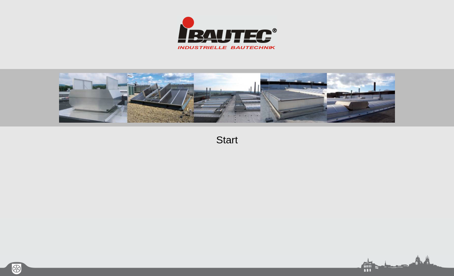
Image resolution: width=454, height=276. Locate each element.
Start (227, 140)
